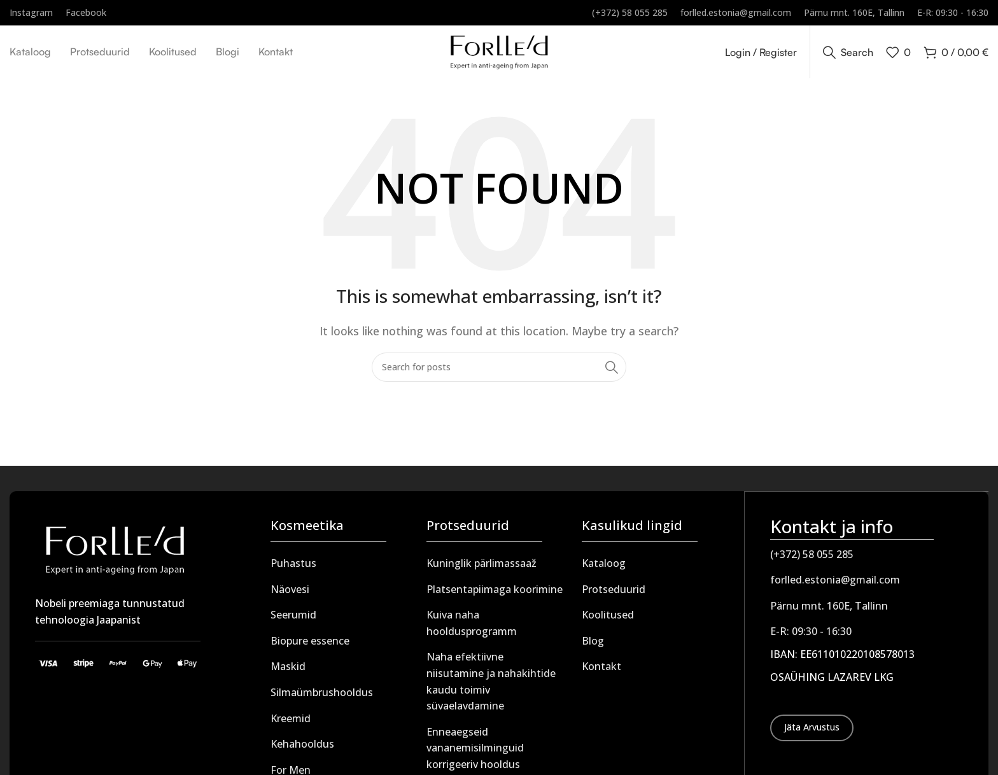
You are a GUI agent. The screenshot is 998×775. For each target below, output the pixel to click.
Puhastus (293, 568)
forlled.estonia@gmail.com (835, 583)
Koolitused (608, 619)
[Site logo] (499, 53)
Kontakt (601, 671)
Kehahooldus (302, 748)
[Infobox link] (31, 12)
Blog (593, 645)
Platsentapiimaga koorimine (494, 594)
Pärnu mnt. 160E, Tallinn (829, 610)
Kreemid (291, 723)
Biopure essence (310, 645)
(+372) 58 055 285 (812, 558)
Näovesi (290, 594)
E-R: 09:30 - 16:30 (811, 635)
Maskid (288, 671)
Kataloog (604, 568)
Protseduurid (613, 594)
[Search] (848, 54)
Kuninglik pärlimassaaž (481, 568)
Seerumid (293, 619)
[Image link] (114, 553)
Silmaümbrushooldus (322, 697)
